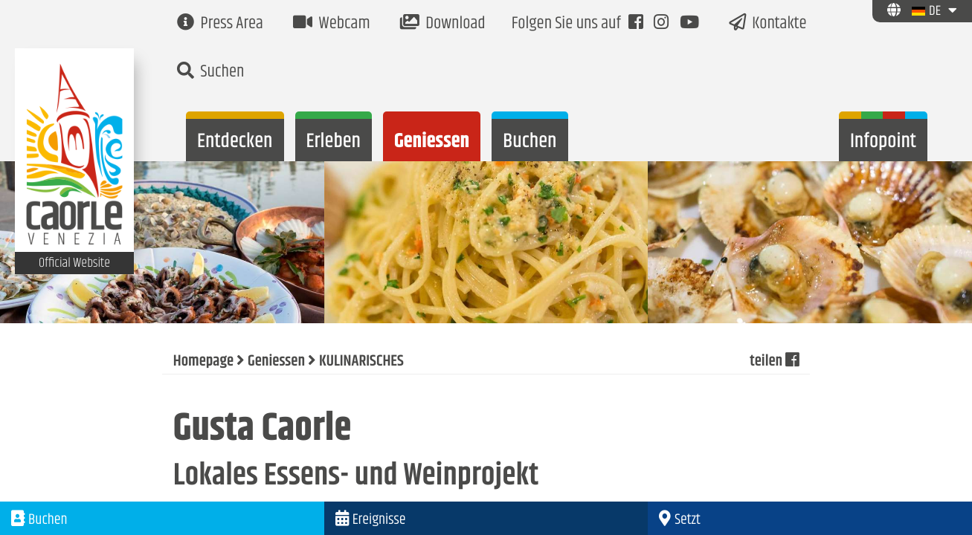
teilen (774, 362)
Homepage (203, 362)
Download (443, 24)
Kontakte (768, 24)
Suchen (211, 72)
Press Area (220, 24)
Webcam (331, 24)
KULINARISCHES (361, 362)
